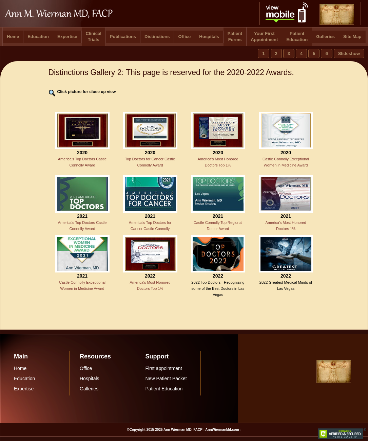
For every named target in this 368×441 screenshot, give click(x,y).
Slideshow (349, 53)
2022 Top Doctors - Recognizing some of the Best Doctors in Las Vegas (217, 288)
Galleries (325, 36)
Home (13, 36)
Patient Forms (235, 36)
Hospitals (209, 36)
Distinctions (157, 36)
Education (38, 36)
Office (184, 36)
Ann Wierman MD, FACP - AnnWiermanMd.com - (202, 429)
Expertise (67, 36)
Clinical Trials (93, 36)
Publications (123, 36)
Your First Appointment (264, 36)
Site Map (352, 36)
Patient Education (297, 36)
